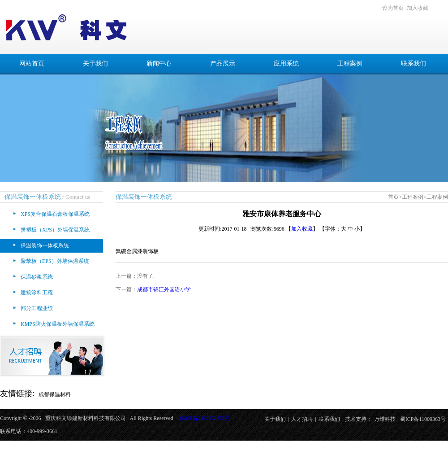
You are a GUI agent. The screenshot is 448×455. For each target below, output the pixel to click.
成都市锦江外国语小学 (164, 289)
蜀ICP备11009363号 (423, 419)
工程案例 (349, 63)
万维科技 (385, 419)
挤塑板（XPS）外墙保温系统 (55, 230)
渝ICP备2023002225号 (204, 418)
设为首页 (393, 8)
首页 (393, 197)
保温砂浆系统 (37, 277)
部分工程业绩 (37, 308)
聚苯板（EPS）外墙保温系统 (55, 261)
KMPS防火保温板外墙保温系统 (58, 324)
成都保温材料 (55, 394)
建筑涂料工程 (37, 292)
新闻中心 (159, 63)
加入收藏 (417, 8)
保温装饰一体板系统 (45, 245)
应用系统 (286, 63)
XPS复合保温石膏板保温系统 (55, 214)
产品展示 (222, 63)
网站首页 (31, 63)
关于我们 (95, 63)
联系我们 (413, 63)
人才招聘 (302, 419)
